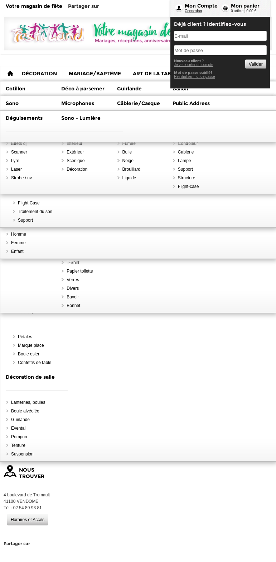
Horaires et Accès (27, 519)
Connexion (193, 11)
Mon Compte (201, 6)
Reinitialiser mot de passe (194, 77)
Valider (256, 64)
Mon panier (245, 6)
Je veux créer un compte (193, 65)
